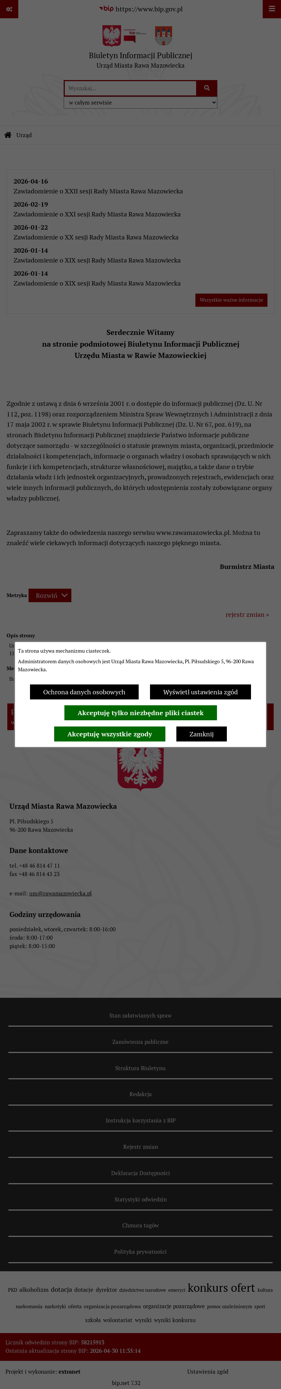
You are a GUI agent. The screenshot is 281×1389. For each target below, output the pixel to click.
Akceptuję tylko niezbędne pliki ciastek (141, 713)
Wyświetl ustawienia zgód (200, 692)
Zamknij (202, 734)
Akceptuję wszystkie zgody (109, 734)
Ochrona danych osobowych (84, 692)
